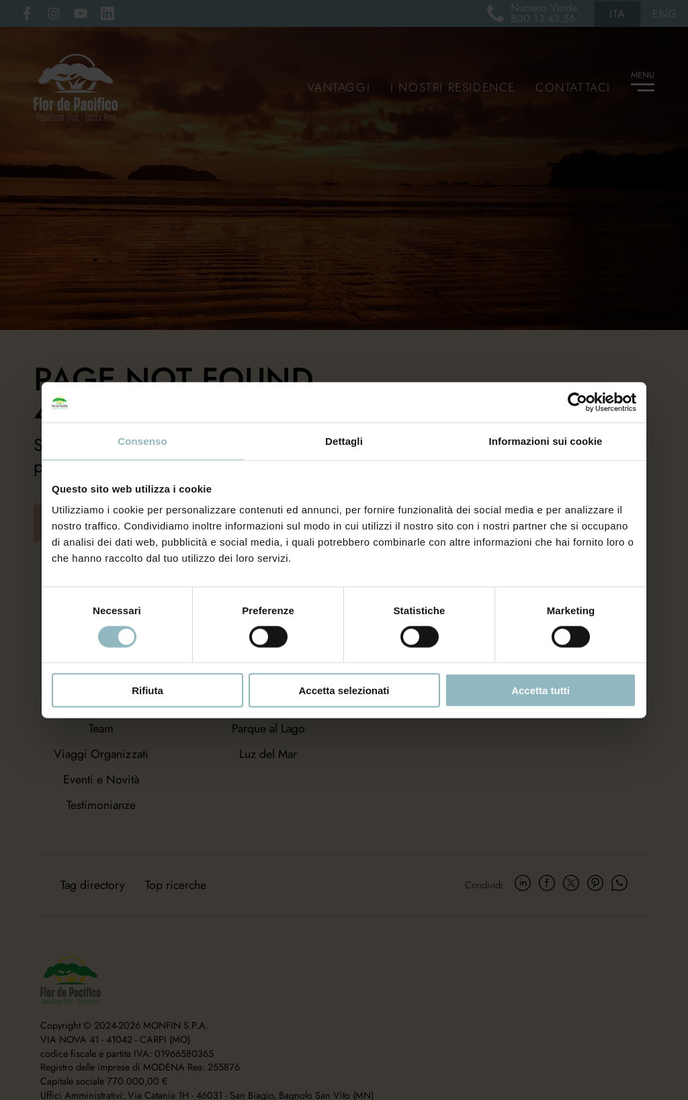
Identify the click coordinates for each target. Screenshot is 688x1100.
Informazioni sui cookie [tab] (546, 440)
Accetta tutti (540, 690)
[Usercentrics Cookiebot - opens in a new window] (577, 402)
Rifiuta (147, 690)
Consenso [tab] (142, 440)
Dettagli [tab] (344, 440)
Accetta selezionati (343, 690)
